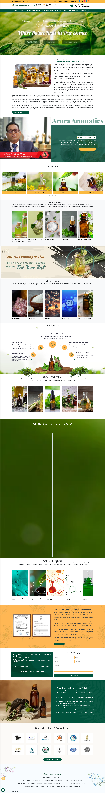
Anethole (47, 318)
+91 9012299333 (23, 666)
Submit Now (73, 675)
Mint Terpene (65, 239)
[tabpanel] (14, 183)
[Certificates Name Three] (41, 625)
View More (59, 644)
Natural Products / (40, 786)
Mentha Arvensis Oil (50, 414)
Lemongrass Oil (32, 414)
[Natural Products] (19, 224)
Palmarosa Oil (91, 192)
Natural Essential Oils (34, 10)
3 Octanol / (40, 783)
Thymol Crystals (16, 318)
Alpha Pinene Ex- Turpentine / (67, 783)
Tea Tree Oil (65, 192)
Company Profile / (36, 780)
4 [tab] (54, 195)
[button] (8, 33)
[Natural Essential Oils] (19, 399)
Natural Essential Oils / (62, 786)
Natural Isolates (47, 10)
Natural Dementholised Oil (85, 239)
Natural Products (19, 10)
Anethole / (55, 783)
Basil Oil (14, 414)
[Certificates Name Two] (22, 625)
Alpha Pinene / (48, 783)
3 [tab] (52, 195)
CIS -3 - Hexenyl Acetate (84, 318)
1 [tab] (49, 195)
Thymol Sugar (32, 318)
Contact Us (73, 1)
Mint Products (73, 10)
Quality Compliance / (56, 780)
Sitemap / (65, 780)
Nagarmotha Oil (39, 192)
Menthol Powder (49, 239)
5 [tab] (55, 195)
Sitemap (66, 1)
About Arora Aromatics (20, 112)
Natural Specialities (60, 10)
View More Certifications (52, 759)
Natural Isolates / (31, 783)
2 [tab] (51, 195)
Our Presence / (46, 780)
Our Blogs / (72, 780)
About (60, 1)
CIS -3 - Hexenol (66, 318)
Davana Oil (14, 192)
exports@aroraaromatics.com (20, 1)
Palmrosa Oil (81, 414)
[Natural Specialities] (20, 583)
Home (55, 1)
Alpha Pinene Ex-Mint (82, 783)
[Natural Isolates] (19, 303)
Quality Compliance (85, 10)
